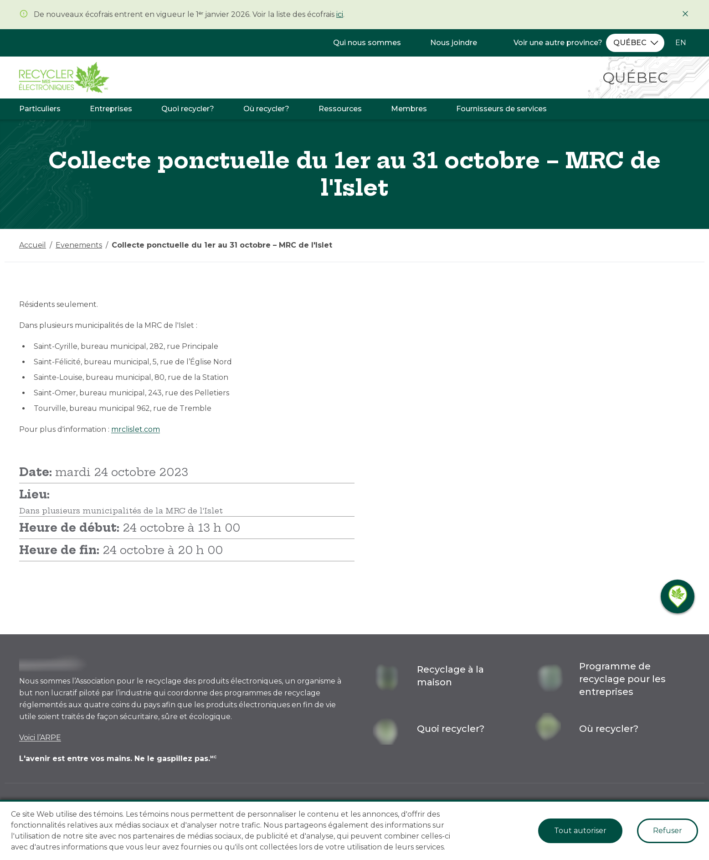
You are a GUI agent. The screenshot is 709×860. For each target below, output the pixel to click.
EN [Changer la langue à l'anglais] (680, 42)
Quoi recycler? (187, 108)
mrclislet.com (135, 429)
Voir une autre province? (558, 42)
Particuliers (40, 108)
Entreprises (111, 108)
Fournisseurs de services (501, 108)
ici (339, 14)
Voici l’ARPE (40, 737)
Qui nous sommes (367, 42)
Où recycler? (266, 108)
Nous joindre (453, 42)
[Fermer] (685, 13)
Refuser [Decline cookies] (667, 830)
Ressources (340, 108)
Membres (409, 108)
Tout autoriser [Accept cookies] (580, 830)
